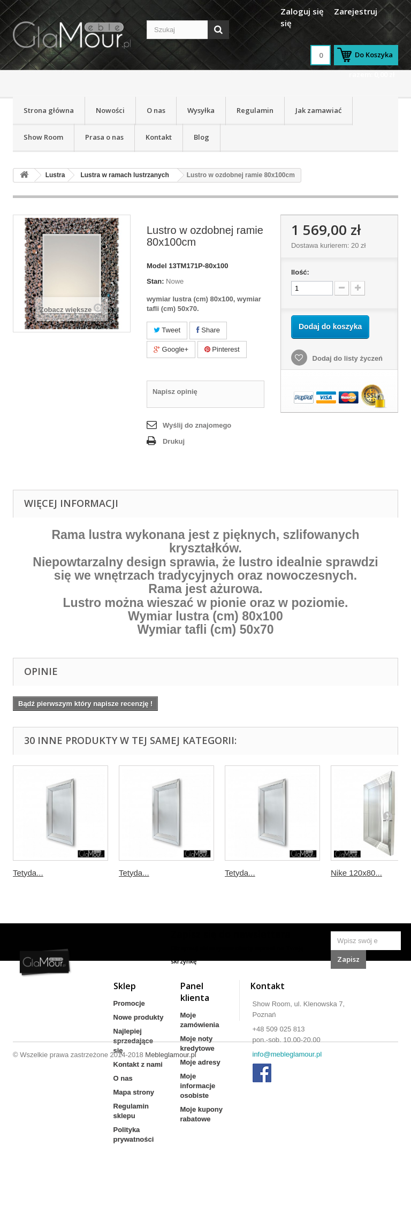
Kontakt (159, 137)
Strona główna (49, 110)
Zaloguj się (302, 11)
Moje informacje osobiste (198, 1085)
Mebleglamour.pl (170, 1178)
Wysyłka (201, 110)
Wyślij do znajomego (197, 425)
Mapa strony (134, 1092)
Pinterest (222, 349)
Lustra (55, 175)
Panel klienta (194, 992)
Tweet (167, 330)
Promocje (129, 1003)
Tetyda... (28, 872)
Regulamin (255, 110)
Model (157, 266)
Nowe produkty (138, 1017)
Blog (201, 137)
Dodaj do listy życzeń (346, 358)
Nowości (110, 110)
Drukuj (174, 441)
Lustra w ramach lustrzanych (124, 175)
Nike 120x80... (356, 872)
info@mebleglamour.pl (287, 1054)
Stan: (155, 281)
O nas (156, 110)
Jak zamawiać (318, 110)
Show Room (43, 137)
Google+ (171, 349)
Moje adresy (200, 1062)
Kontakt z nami (138, 1064)
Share (208, 330)
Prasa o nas (104, 137)
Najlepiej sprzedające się (133, 1040)
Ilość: (300, 272)
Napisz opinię (175, 392)
